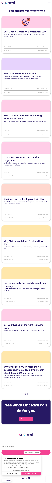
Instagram (26, 478)
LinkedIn (23, 478)
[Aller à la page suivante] (27, 394)
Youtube (29, 478)
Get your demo (26, 419)
